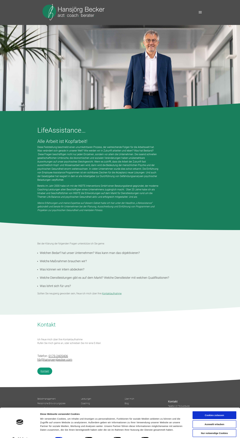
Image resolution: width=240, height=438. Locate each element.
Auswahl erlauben (214, 416)
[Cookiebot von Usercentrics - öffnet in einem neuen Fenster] (19, 432)
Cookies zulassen (214, 407)
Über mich (129, 399)
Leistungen (86, 399)
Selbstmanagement (46, 399)
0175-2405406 (58, 356)
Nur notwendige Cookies (214, 425)
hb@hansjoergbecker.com (54, 359)
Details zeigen (163, 432)
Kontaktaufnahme (112, 293)
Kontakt (45, 371)
